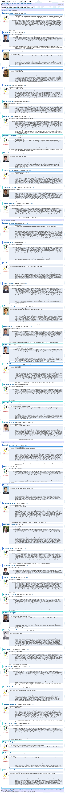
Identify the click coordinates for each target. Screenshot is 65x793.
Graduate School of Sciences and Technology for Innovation (21, 3)
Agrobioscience (5, 442)
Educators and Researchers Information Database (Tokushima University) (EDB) (32, 789)
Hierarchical (4, 7)
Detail (25, 13)
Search (32, 7)
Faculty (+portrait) (20, 7)
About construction (11, 790)
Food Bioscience (6, 220)
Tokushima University (5, 3)
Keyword (28, 7)
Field (25, 7)
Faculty (14, 7)
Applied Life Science (6, 10)
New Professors (9, 7)
